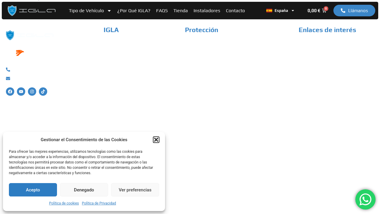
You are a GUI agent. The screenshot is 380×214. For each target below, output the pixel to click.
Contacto (235, 10)
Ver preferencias (135, 190)
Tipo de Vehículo (90, 11)
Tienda (180, 10)
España (280, 11)
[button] (156, 140)
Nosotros (114, 43)
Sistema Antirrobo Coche (211, 43)
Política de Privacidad (99, 203)
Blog (108, 73)
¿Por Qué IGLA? (134, 10)
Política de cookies (64, 203)
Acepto (33, 190)
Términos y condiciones (323, 63)
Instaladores (207, 10)
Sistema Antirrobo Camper (213, 53)
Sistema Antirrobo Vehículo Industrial (225, 73)
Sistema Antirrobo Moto (210, 63)
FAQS (162, 10)
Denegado (84, 190)
